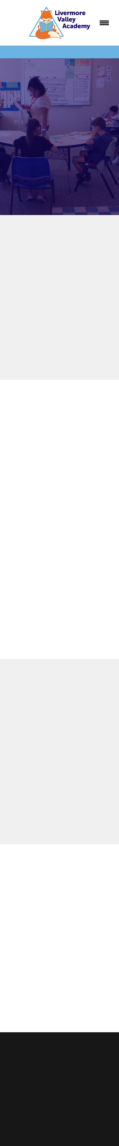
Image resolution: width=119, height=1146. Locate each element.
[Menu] (104, 22)
